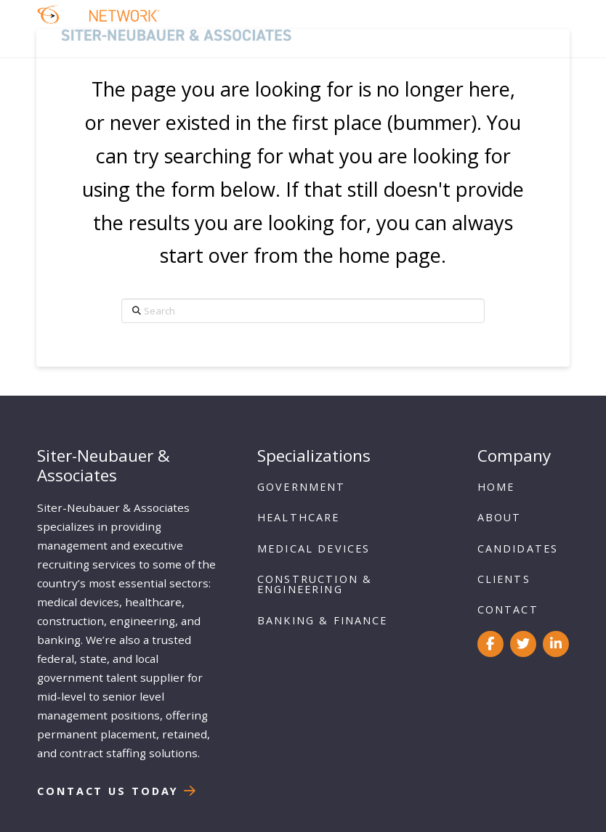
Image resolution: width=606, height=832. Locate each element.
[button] (550, 28)
